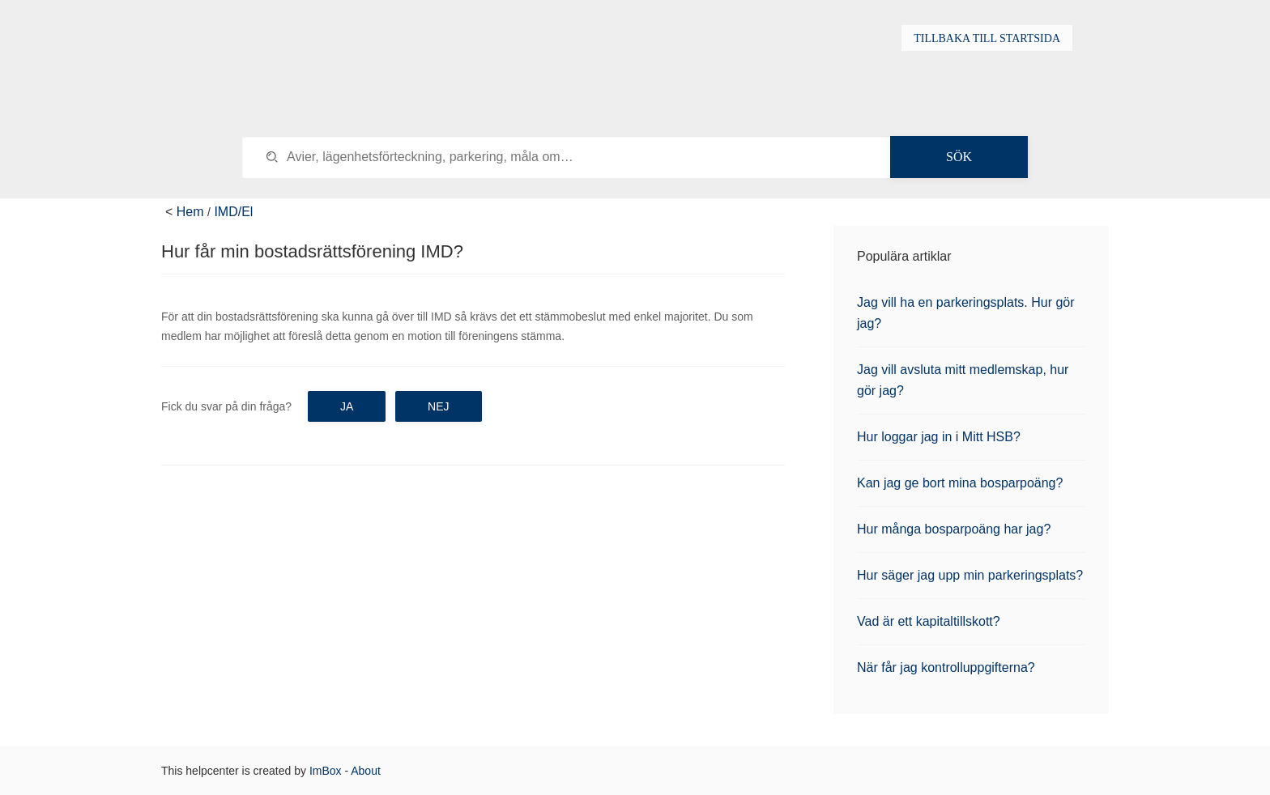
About (366, 770)
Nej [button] (438, 406)
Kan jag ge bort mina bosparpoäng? (960, 483)
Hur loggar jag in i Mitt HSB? (939, 437)
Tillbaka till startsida (987, 38)
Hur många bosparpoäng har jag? (954, 529)
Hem (190, 212)
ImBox (325, 770)
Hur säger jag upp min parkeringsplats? (970, 575)
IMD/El (233, 212)
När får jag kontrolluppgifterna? (946, 667)
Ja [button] (346, 406)
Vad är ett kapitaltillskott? (928, 621)
